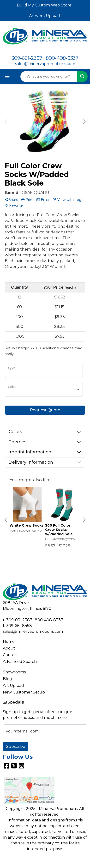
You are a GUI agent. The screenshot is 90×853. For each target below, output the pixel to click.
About (9, 648)
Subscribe (15, 746)
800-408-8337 (62, 58)
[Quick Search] (49, 76)
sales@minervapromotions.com (45, 63)
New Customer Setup (24, 692)
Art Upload (13, 685)
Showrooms (14, 672)
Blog (7, 679)
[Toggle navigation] (7, 76)
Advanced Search (20, 661)
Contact (10, 655)
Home (9, 641)
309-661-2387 (27, 58)
